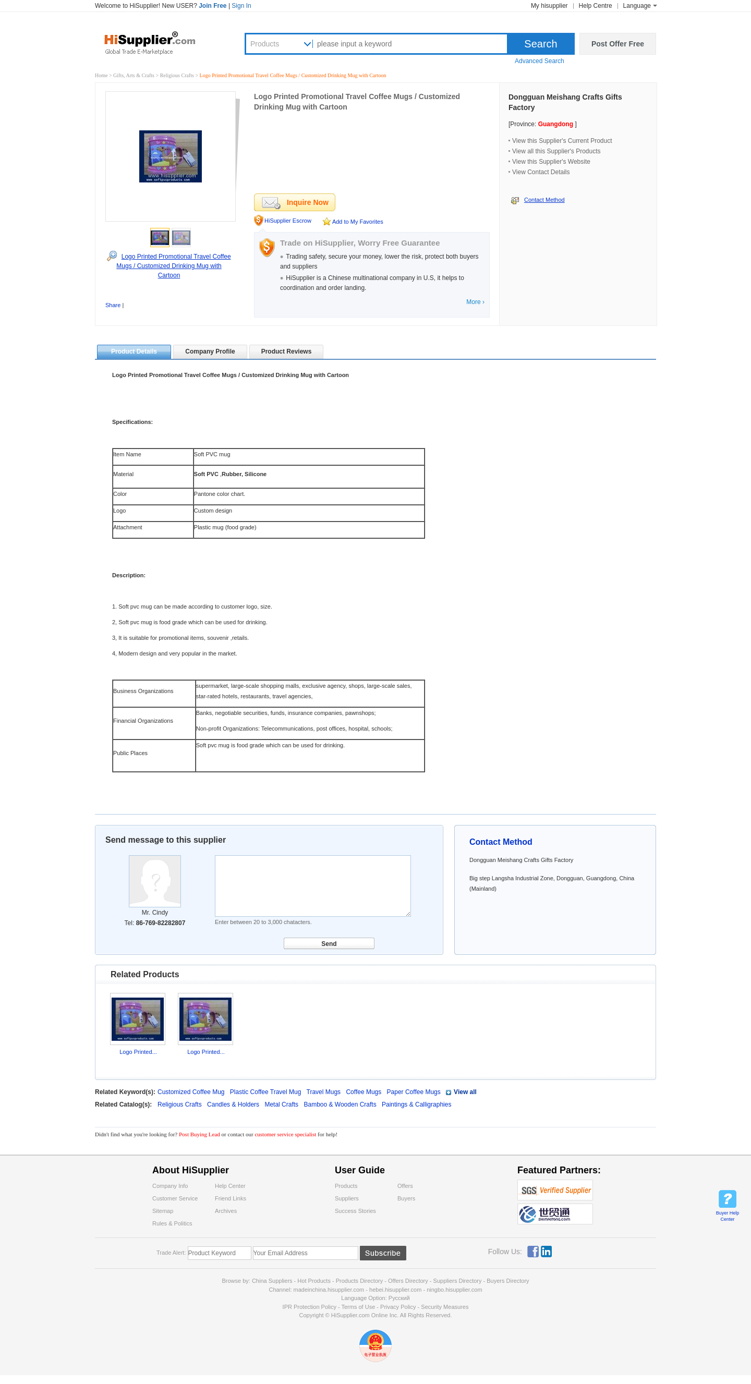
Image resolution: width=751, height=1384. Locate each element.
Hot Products (314, 1281)
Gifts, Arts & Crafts (134, 75)
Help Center (230, 1186)
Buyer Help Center (728, 1216)
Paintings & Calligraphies (416, 1104)
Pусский (399, 1298)
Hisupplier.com (157, 42)
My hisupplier (549, 5)
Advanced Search (539, 61)
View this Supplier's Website (551, 161)
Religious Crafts (178, 75)
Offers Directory (408, 1281)
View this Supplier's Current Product (562, 140)
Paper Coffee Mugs (414, 1092)
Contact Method (544, 200)
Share (112, 305)
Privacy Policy (398, 1307)
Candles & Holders (234, 1104)
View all (465, 1092)
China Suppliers (272, 1281)
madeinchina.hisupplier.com (329, 1289)
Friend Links (230, 1198)
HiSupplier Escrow (287, 220)
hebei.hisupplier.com (396, 1289)
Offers (405, 1186)
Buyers (406, 1198)
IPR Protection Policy (309, 1307)
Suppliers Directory (458, 1281)
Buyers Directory (508, 1281)
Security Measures (444, 1307)
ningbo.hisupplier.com (454, 1289)
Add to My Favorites (357, 221)
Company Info (170, 1186)
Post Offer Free (617, 44)
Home (101, 75)
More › (475, 302)
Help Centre (595, 5)
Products (264, 44)
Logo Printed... (138, 1052)
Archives (226, 1211)
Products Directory (360, 1281)
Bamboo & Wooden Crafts (341, 1104)
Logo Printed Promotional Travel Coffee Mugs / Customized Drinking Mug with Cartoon (173, 266)
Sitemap (162, 1211)
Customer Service (175, 1198)
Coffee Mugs (363, 1092)
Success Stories (355, 1211)
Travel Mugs (324, 1092)
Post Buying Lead (200, 1134)
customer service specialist (285, 1134)
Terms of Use (358, 1307)
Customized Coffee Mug (191, 1092)
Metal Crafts (282, 1104)
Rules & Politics (172, 1223)
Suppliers (347, 1198)
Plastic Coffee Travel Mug (265, 1092)
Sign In (241, 5)
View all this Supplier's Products (556, 151)
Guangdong (555, 124)
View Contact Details (541, 172)
